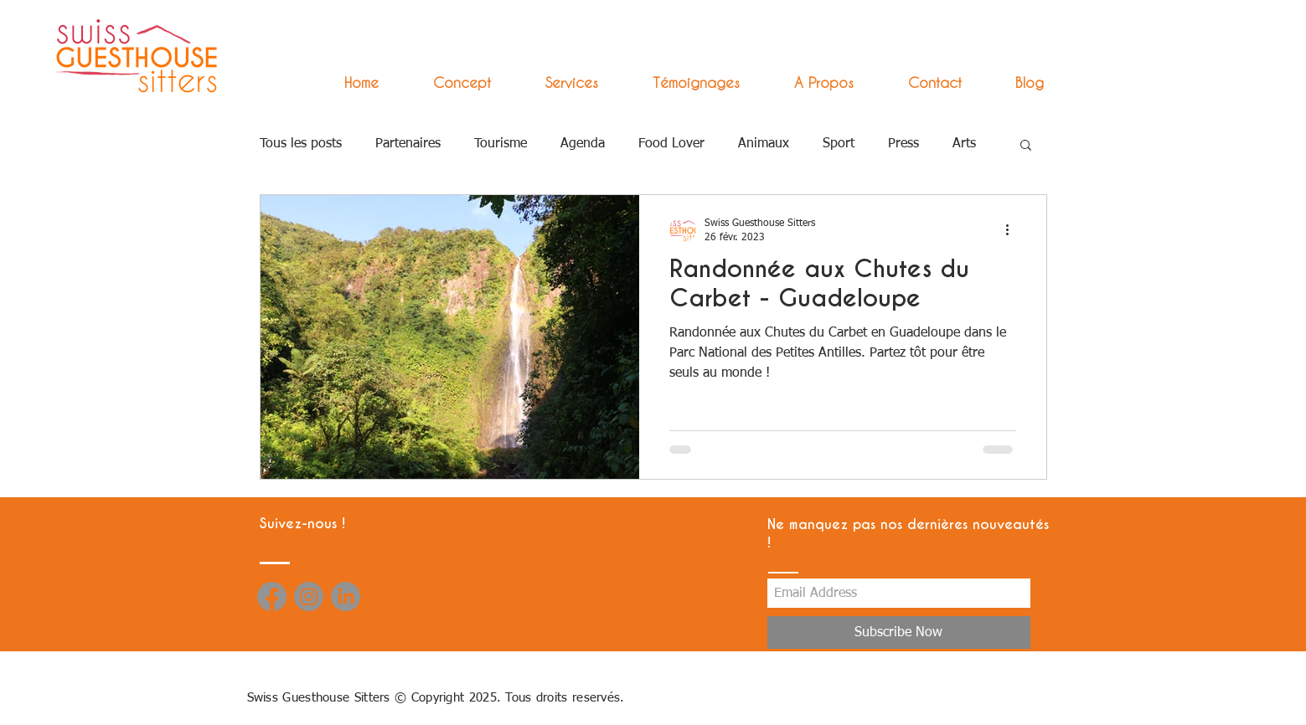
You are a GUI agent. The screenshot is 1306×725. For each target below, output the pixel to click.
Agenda (582, 144)
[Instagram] (308, 596)
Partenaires (408, 144)
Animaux (763, 144)
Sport (838, 144)
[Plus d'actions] (1014, 229)
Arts (964, 144)
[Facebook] (271, 596)
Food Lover (671, 144)
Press (903, 144)
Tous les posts (301, 144)
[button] (557, 82)
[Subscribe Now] (898, 632)
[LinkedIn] (345, 596)
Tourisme (500, 144)
